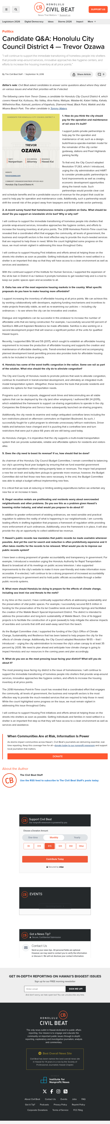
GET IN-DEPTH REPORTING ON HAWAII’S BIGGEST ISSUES (55, 976)
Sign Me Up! (75, 988)
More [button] (92, 21)
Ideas (51, 21)
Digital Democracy (34, 21)
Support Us (98, 9)
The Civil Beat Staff (13, 74)
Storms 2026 (65, 21)
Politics (7, 31)
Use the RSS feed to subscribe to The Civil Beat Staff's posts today (59, 780)
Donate (58, 756)
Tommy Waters (58, 108)
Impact (79, 21)
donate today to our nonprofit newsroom (75, 745)
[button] (6, 9)
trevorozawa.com (12, 175)
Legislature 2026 (11, 21)
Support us (65, 15)
